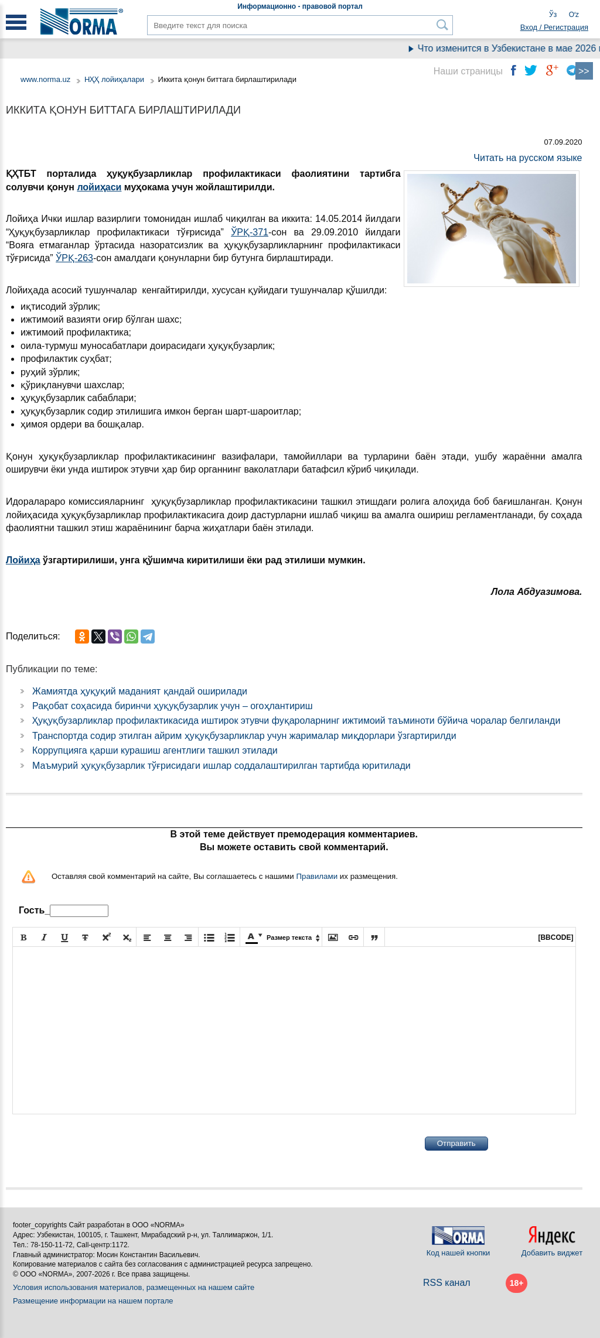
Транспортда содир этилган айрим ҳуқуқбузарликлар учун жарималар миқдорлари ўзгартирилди (244, 736)
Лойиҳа (23, 560)
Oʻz (574, 14)
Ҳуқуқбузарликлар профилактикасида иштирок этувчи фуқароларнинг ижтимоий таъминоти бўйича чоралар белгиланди (296, 721)
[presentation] (101, 1143)
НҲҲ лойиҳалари (114, 79)
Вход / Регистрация (554, 27)
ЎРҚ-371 (249, 232)
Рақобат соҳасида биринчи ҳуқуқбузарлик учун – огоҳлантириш (172, 706)
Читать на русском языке (527, 158)
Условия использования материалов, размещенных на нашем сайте (133, 1287)
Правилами (317, 876)
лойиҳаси (99, 187)
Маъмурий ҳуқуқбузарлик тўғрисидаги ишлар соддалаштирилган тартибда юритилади (221, 766)
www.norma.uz (45, 79)
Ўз (553, 14)
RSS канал (447, 1283)
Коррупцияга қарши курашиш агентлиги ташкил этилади (155, 750)
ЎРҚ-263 (74, 258)
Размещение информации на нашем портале (93, 1300)
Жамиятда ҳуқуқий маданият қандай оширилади (139, 691)
